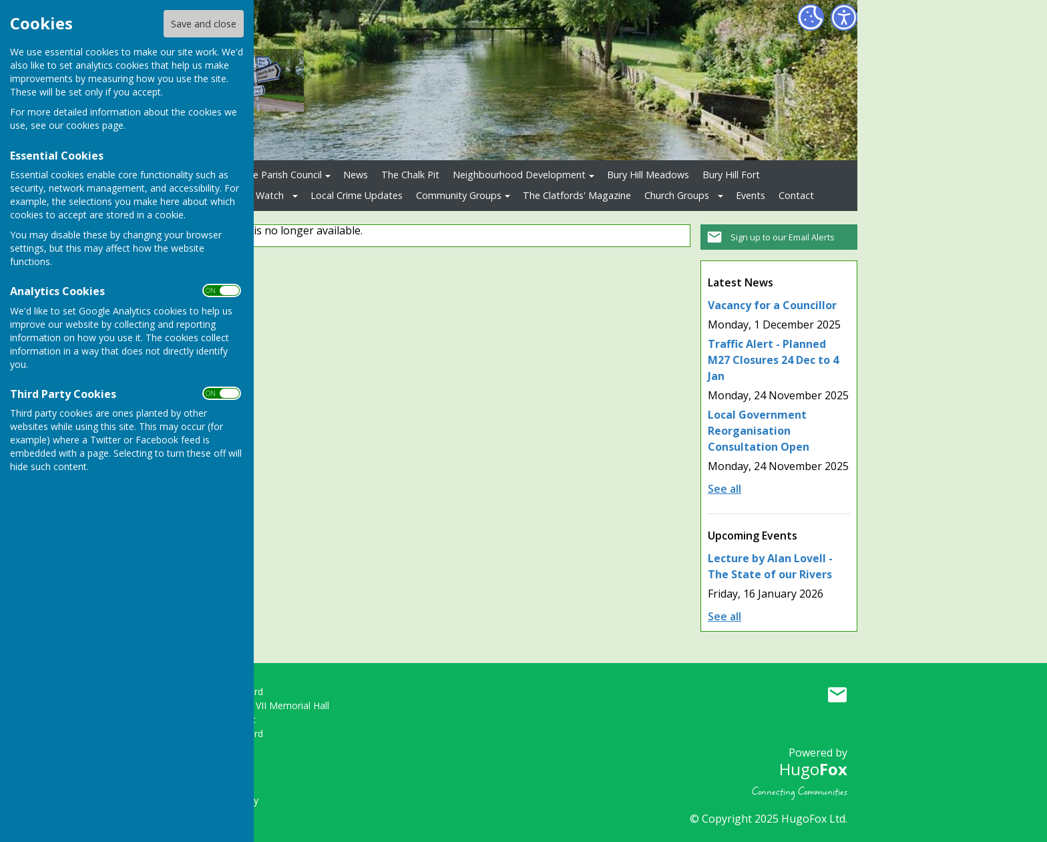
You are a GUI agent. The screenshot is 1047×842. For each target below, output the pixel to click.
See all (724, 488)
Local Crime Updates (356, 195)
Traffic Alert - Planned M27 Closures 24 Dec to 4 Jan (773, 360)
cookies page (95, 125)
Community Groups (458, 195)
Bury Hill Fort (731, 174)
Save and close (203, 23)
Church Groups (676, 195)
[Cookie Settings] (810, 17)
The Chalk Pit (410, 174)
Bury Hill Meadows (648, 174)
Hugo (813, 769)
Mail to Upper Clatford (837, 694)
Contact (796, 195)
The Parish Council (281, 174)
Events (750, 195)
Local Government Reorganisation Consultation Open (758, 430)
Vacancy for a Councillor (772, 305)
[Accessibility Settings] (844, 17)
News (355, 174)
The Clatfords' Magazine (577, 195)
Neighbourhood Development (519, 174)
